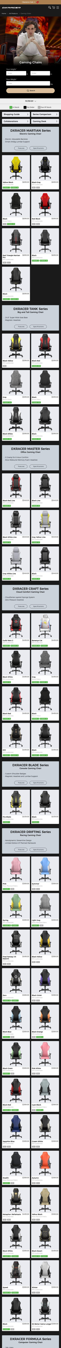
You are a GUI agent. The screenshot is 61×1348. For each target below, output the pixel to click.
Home (4, 13)
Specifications (39, 148)
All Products (13, 13)
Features (21, 148)
